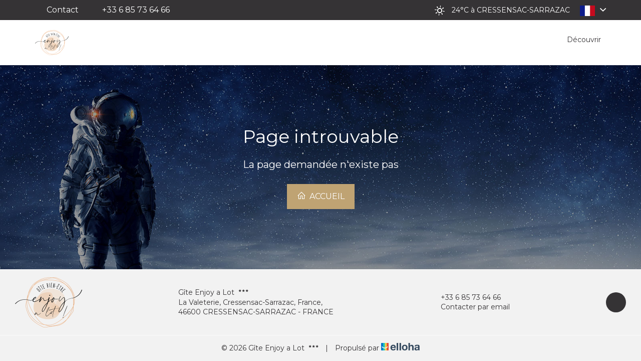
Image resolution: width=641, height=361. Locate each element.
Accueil (321, 196)
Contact (63, 10)
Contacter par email (469, 307)
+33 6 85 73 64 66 (465, 297)
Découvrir (584, 39)
